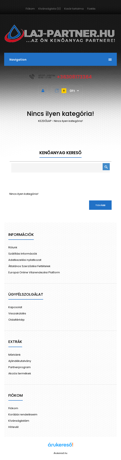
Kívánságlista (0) (49, 8)
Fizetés (91, 8)
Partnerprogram (19, 367)
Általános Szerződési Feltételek (29, 266)
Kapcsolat (15, 307)
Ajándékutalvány (19, 361)
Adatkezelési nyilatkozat (24, 260)
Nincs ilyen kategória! (68, 121)
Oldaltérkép (16, 320)
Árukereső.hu (60, 453)
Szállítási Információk (22, 254)
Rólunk (12, 247)
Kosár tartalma (74, 8)
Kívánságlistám (18, 421)
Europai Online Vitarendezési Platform (34, 272)
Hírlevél (13, 427)
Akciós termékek (19, 373)
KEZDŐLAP (45, 121)
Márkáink (14, 355)
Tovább (100, 205)
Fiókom (30, 8)
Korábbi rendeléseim (22, 414)
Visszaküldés (17, 313)
